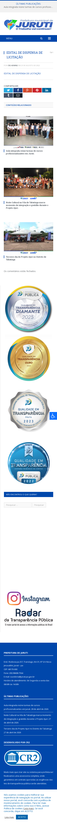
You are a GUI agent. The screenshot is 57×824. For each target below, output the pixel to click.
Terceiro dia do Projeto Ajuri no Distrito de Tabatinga (28, 728)
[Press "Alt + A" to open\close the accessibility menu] (53, 416)
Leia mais (28, 808)
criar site (22, 772)
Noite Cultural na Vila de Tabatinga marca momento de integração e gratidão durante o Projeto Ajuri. (27, 205)
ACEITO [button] (22, 816)
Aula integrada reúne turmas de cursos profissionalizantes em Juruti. (29, 7)
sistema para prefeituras (41, 772)
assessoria (25, 775)
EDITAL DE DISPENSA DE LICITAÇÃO (22, 73)
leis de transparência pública (17, 783)
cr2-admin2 (13, 65)
